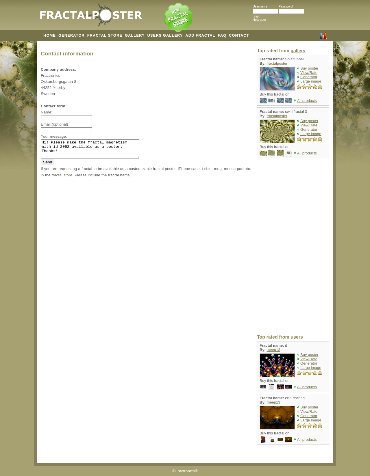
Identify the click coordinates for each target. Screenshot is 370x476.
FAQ (222, 35)
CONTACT (239, 35)
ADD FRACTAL (200, 35)
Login (256, 16)
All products (307, 100)
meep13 (273, 350)
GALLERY (135, 35)
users (297, 337)
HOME (49, 35)
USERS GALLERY (165, 35)
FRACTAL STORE (104, 35)
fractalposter (277, 63)
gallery (298, 50)
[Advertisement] (293, 246)
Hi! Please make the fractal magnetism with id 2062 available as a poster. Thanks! (96, 150)
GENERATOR (71, 35)
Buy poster (309, 68)
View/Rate (308, 72)
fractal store (62, 178)
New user (259, 19)
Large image (310, 81)
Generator (308, 77)
